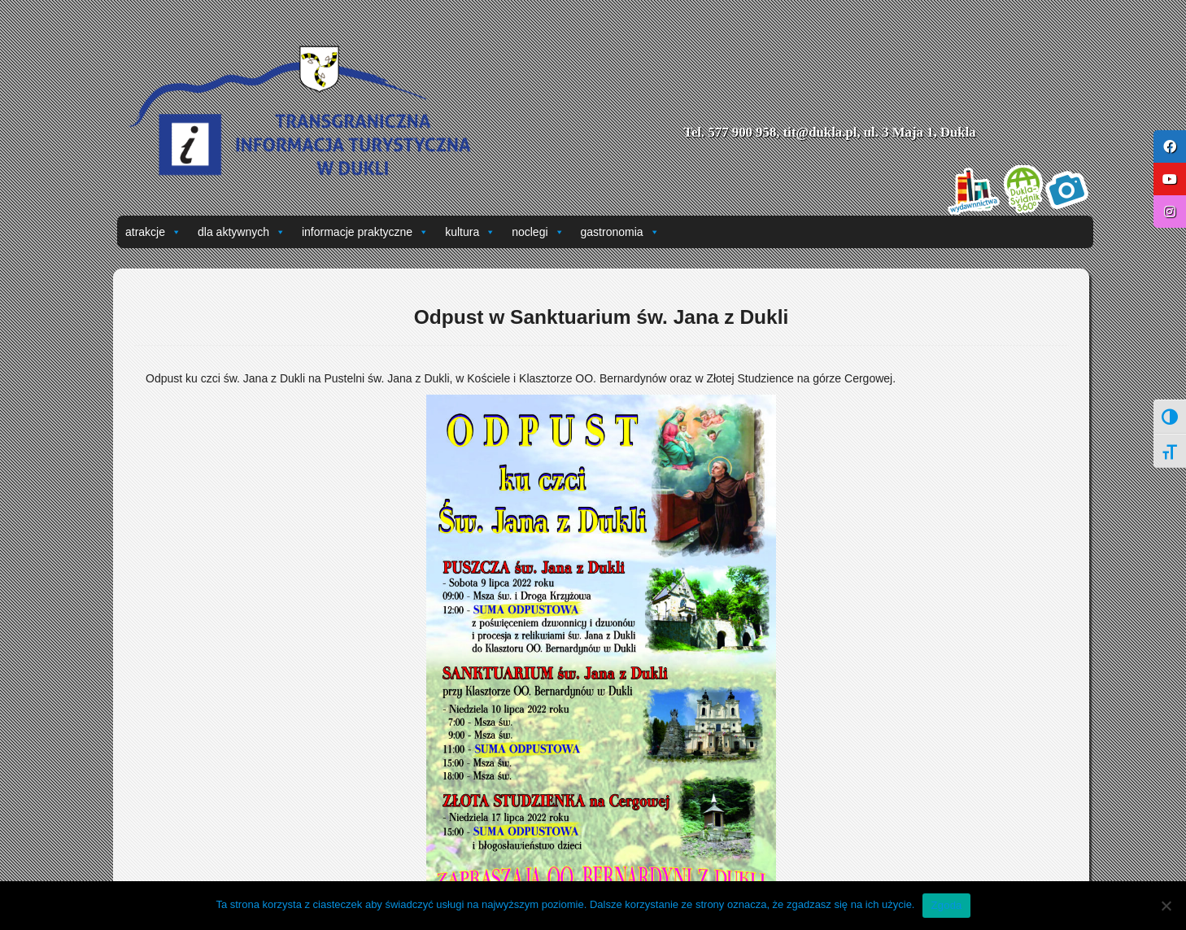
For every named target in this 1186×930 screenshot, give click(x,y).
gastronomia (620, 232)
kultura (470, 232)
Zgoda (946, 905)
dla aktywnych (242, 232)
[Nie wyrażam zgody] (1166, 905)
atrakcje (153, 232)
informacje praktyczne (365, 232)
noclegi (538, 232)
